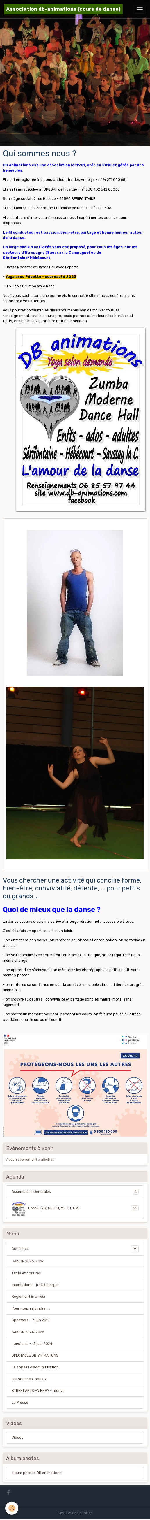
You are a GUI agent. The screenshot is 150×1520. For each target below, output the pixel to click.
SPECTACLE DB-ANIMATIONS (35, 1355)
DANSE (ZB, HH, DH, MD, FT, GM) (75, 1208)
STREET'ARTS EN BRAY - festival (38, 1391)
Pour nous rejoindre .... (31, 1308)
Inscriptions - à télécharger (35, 1285)
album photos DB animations (37, 1473)
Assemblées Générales (75, 1192)
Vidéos (18, 1438)
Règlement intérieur (29, 1296)
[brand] (63, 9)
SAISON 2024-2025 (28, 1332)
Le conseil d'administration (35, 1367)
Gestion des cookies (75, 1513)
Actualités (20, 1249)
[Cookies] (11, 1508)
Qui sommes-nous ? (29, 1379)
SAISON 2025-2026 (28, 1261)
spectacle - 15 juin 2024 (32, 1344)
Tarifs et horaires (26, 1273)
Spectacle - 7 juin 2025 (31, 1320)
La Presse (20, 1403)
